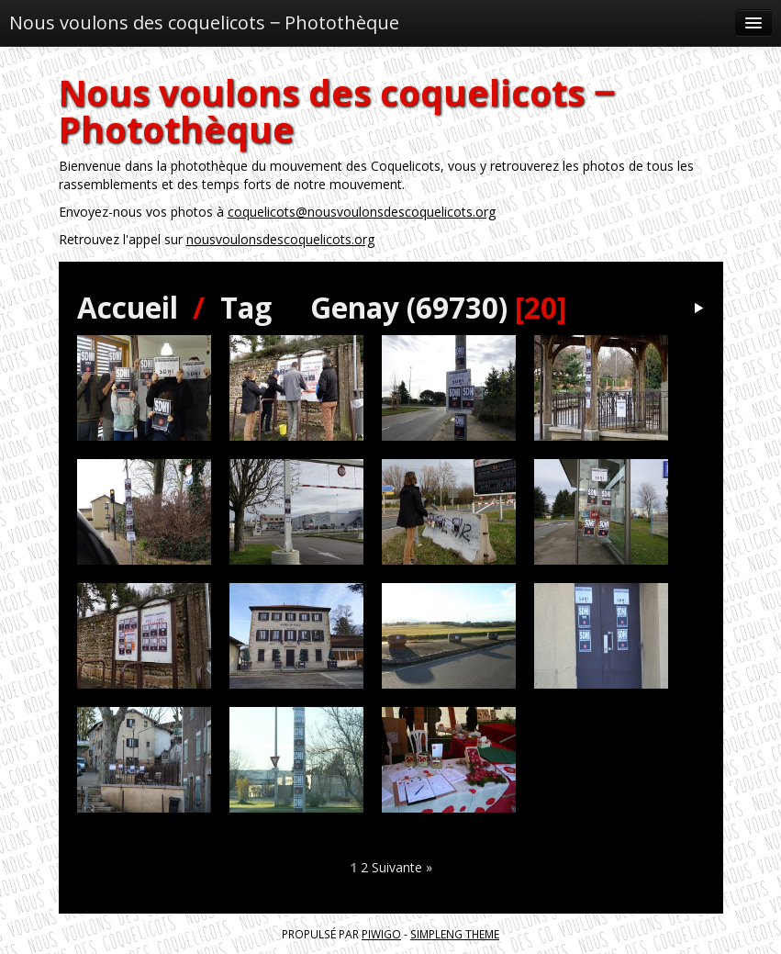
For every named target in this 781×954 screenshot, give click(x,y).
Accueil (127, 307)
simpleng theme (454, 933)
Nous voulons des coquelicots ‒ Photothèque (204, 22)
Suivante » (402, 867)
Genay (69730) (409, 307)
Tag (246, 307)
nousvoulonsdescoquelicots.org (280, 239)
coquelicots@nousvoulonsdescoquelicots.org (362, 211)
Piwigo (381, 933)
